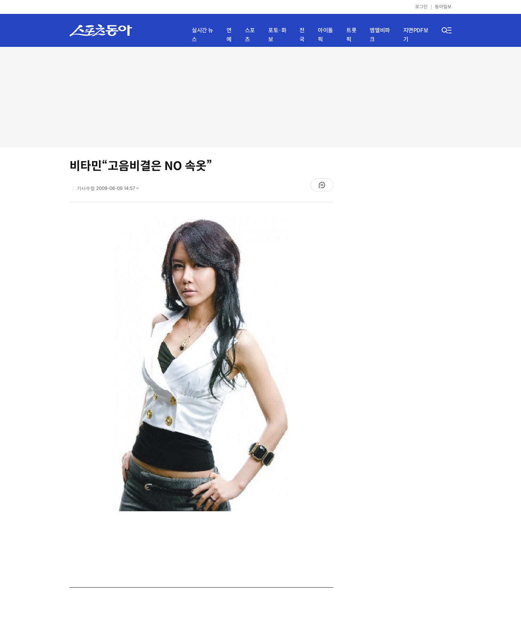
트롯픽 (351, 35)
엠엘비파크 (380, 35)
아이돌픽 (325, 35)
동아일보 (443, 7)
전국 (302, 35)
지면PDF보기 (416, 35)
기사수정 (110, 190)
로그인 (421, 7)
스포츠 (250, 35)
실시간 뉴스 (202, 35)
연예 (229, 35)
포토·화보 (277, 35)
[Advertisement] (260, 97)
